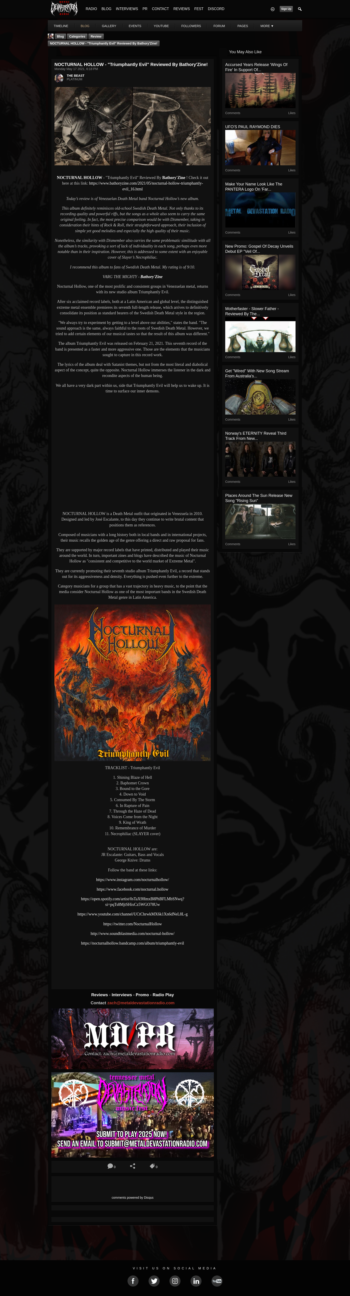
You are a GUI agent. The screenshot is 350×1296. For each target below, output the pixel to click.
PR (144, 9)
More (267, 26)
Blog (60, 36)
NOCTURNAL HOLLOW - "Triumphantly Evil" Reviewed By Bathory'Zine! (103, 43)
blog (85, 26)
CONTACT (160, 9)
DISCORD (216, 9)
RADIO (91, 9)
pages (243, 26)
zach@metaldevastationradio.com (141, 1002)
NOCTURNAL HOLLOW (80, 177)
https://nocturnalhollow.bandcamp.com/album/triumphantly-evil (132, 943)
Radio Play (163, 994)
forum (219, 26)
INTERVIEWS (127, 9)
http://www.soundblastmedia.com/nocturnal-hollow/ (133, 933)
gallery (109, 26)
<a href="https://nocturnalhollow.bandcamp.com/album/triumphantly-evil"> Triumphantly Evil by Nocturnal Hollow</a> (132, 963)
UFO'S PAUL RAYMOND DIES (252, 127)
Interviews (122, 994)
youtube (161, 26)
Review (96, 36)
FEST (199, 9)
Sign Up (286, 9)
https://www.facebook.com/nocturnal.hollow (132, 889)
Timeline (61, 26)
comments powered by (133, 1197)
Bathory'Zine (173, 177)
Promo (143, 994)
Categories (77, 36)
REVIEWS (181, 9)
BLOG (106, 9)
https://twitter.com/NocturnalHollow (132, 924)
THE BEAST (75, 75)
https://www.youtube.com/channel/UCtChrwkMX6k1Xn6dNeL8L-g (132, 914)
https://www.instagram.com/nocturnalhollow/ (132, 879)
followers (191, 26)
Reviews (100, 994)
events (135, 26)
